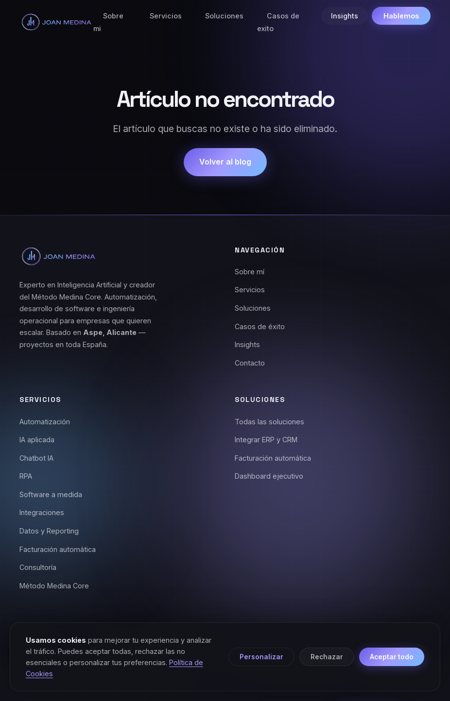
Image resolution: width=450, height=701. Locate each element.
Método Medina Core (54, 586)
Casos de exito (278, 22)
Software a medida (50, 494)
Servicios (166, 16)
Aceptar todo (392, 657)
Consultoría (37, 567)
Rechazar (327, 657)
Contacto (250, 363)
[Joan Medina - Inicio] (56, 22)
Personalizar (261, 657)
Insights (344, 16)
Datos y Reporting (49, 531)
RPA (25, 476)
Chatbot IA (36, 458)
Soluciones (224, 16)
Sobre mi (108, 22)
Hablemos (401, 16)
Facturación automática (57, 549)
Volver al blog (225, 162)
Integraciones (41, 512)
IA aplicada (36, 439)
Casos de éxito (260, 326)
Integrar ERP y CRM (266, 439)
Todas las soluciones (269, 421)
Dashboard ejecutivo (269, 476)
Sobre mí (249, 271)
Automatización (44, 421)
